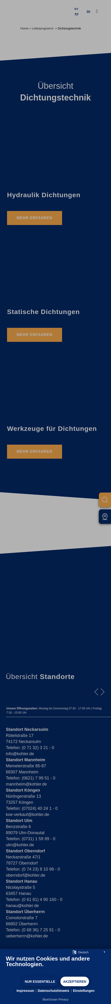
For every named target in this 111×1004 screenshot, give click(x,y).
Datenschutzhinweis (53, 991)
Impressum (25, 991)
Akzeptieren (74, 981)
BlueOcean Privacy (56, 999)
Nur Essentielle (40, 981)
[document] (55, 965)
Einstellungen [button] (84, 991)
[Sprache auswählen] (74, 952)
